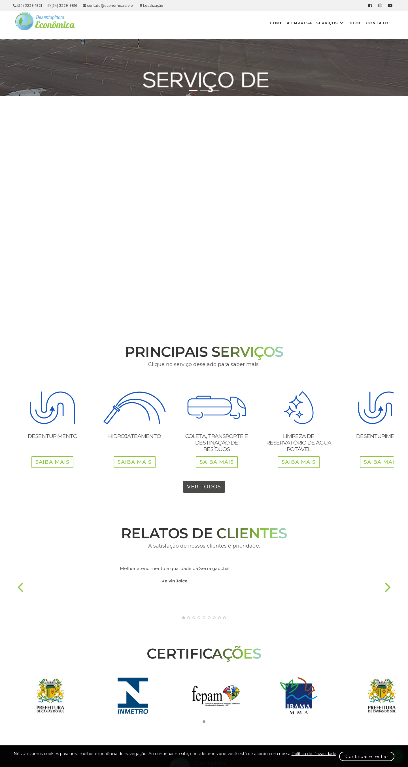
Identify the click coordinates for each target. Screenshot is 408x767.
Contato (359, 23)
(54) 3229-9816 (92, 5)
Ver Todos (204, 506)
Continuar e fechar (337, 756)
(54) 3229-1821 (56, 5)
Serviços (302, 23)
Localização (181, 5)
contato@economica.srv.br (137, 5)
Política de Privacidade (87, 758)
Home (239, 23)
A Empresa (268, 23)
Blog (333, 23)
